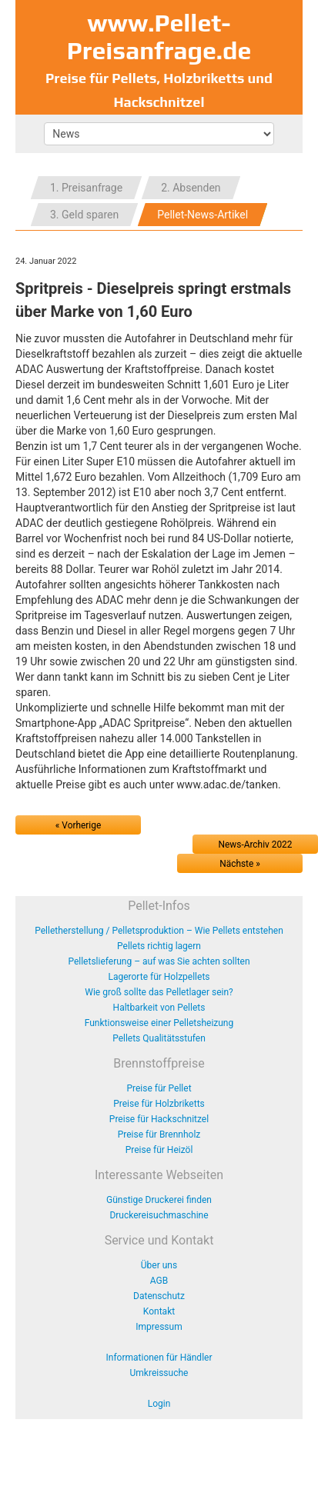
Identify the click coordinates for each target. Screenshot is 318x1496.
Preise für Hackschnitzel (159, 1119)
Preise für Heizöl (159, 1149)
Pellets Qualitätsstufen (159, 1038)
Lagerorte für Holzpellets (158, 976)
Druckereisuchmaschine (158, 1215)
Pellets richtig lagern (159, 946)
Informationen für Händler (159, 1357)
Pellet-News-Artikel (202, 214)
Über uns (159, 1265)
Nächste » (239, 863)
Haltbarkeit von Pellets (159, 1007)
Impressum (159, 1326)
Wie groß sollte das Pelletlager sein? (159, 992)
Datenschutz (159, 1296)
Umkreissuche (159, 1373)
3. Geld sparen (84, 214)
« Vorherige (78, 825)
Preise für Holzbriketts (159, 1103)
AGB (159, 1280)
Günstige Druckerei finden (159, 1199)
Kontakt (159, 1311)
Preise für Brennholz (159, 1134)
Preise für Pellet (158, 1088)
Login (159, 1403)
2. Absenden (190, 188)
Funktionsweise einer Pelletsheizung (159, 1023)
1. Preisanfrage (86, 188)
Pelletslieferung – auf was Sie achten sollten (158, 961)
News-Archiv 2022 (256, 844)
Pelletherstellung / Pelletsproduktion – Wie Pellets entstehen (159, 930)
